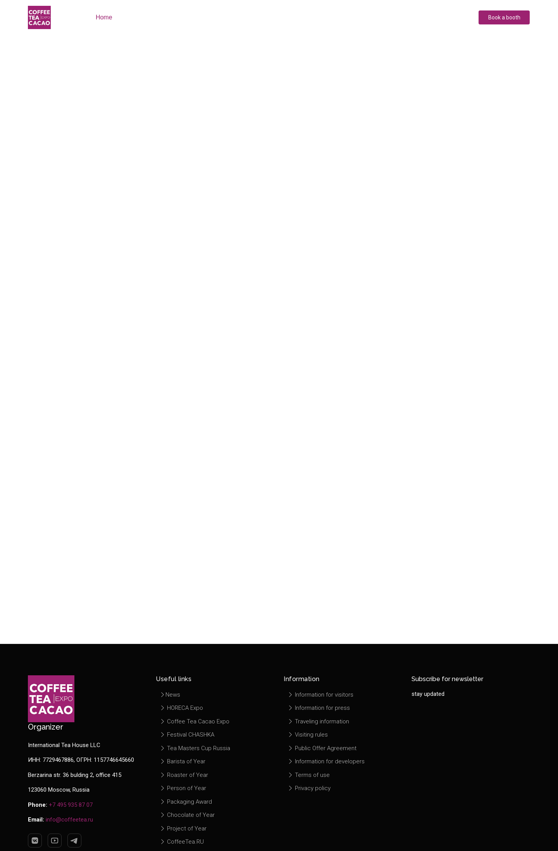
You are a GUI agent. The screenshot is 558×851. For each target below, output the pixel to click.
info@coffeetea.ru (69, 819)
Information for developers (326, 761)
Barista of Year (182, 761)
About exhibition (149, 17)
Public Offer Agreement (322, 748)
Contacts (390, 17)
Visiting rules (308, 734)
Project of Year (183, 828)
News (170, 694)
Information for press (319, 707)
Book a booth (504, 17)
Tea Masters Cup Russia (195, 748)
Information (345, 17)
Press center (294, 17)
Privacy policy (309, 788)
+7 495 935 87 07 (71, 804)
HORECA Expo (181, 707)
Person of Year (183, 788)
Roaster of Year (184, 774)
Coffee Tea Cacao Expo (194, 721)
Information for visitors (320, 694)
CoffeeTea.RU (182, 841)
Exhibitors (203, 17)
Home (103, 17)
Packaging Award (186, 801)
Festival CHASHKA (187, 734)
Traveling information (318, 721)
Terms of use (309, 774)
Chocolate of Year (187, 814)
